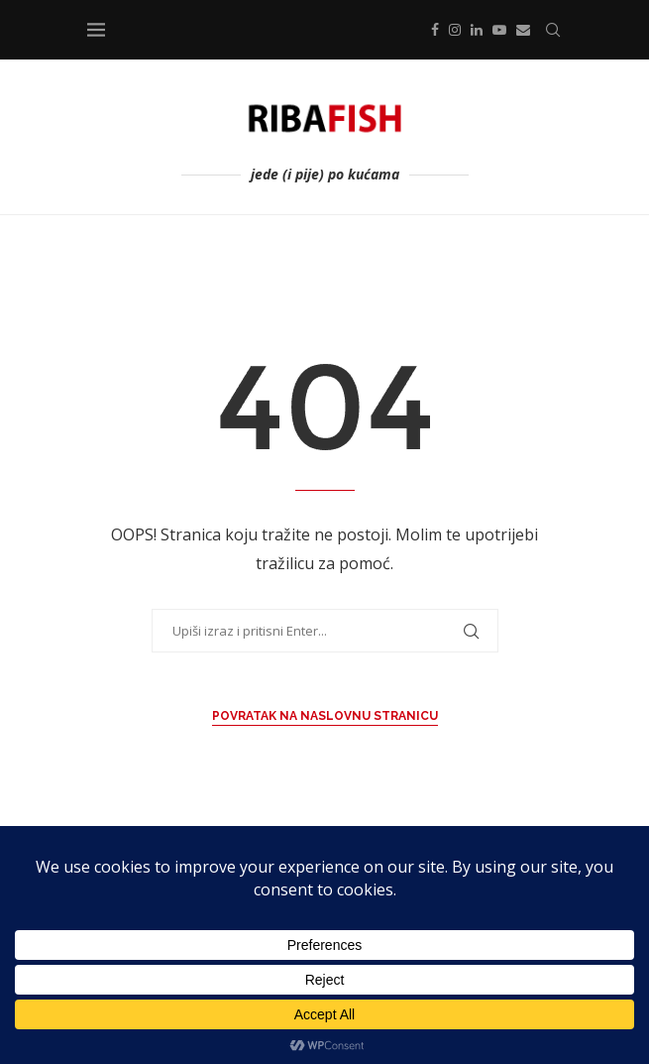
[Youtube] (499, 30)
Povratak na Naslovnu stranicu (325, 716)
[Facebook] (435, 30)
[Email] (523, 30)
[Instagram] (455, 30)
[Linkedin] (477, 30)
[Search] (553, 30)
